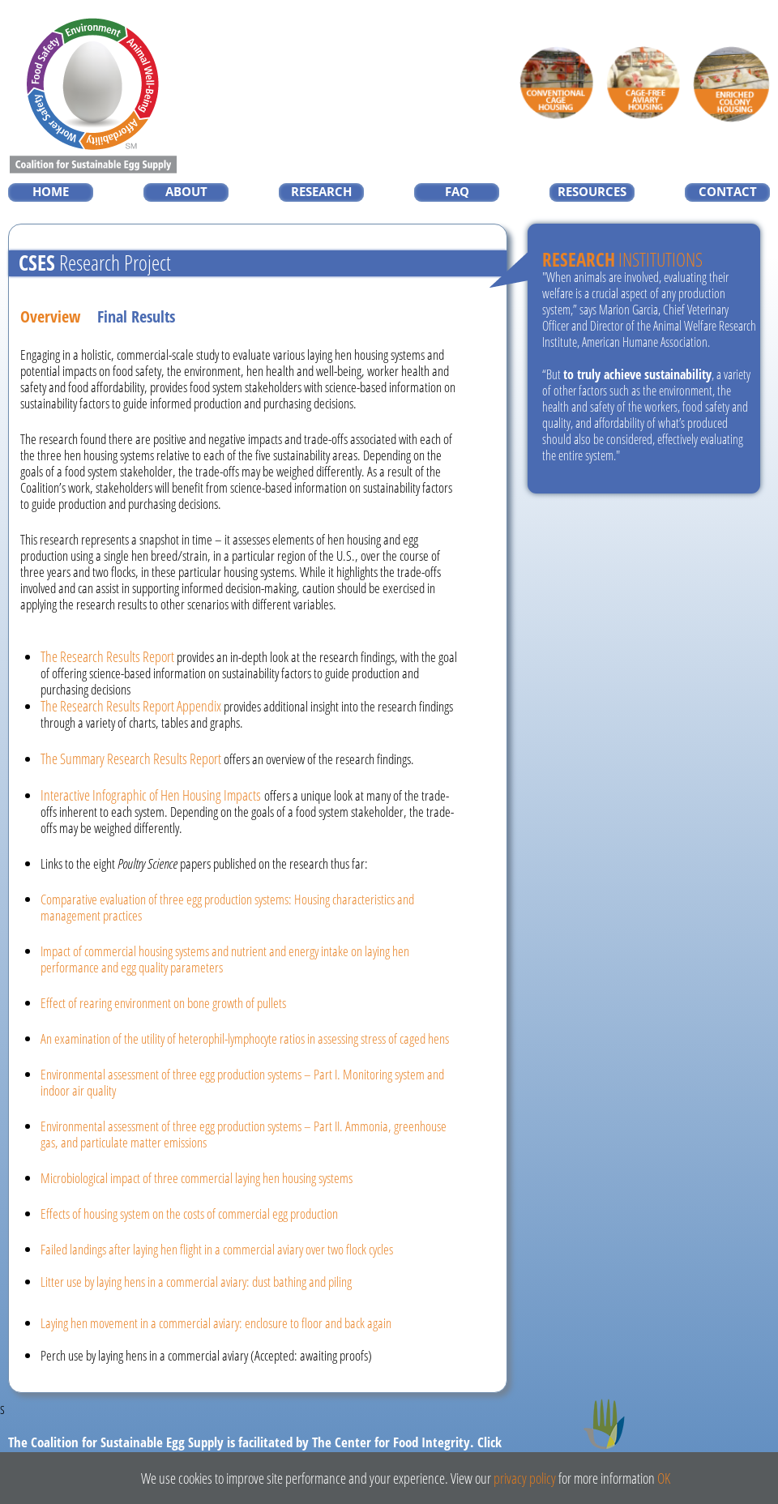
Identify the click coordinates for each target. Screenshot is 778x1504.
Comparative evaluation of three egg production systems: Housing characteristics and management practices (227, 907)
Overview (50, 316)
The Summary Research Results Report (131, 758)
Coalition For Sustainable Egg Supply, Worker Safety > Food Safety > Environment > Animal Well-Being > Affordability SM (93, 95)
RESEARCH (321, 191)
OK (663, 1478)
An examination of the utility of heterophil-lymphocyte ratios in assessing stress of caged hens (245, 1038)
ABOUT (186, 191)
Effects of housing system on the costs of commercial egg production (189, 1213)
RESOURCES (592, 191)
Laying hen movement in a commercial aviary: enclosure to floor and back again (216, 1323)
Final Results (136, 316)
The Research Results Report (107, 656)
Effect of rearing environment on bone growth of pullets (163, 1002)
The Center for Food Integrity (608, 1439)
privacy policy (525, 1478)
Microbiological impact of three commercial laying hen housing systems (197, 1178)
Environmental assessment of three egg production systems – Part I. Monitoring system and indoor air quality (242, 1082)
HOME (50, 191)
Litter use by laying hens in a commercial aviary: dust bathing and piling (196, 1281)
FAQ (457, 191)
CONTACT (728, 191)
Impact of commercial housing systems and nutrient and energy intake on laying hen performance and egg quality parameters (225, 959)
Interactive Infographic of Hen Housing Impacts (151, 795)
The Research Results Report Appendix (131, 706)
